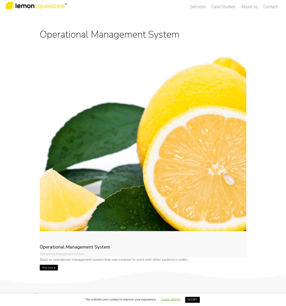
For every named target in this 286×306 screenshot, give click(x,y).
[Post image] (143, 154)
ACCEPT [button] (192, 299)
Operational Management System (75, 246)
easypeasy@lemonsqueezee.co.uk (231, 3)
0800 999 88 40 (267, 3)
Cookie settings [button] (170, 299)
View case (49, 267)
